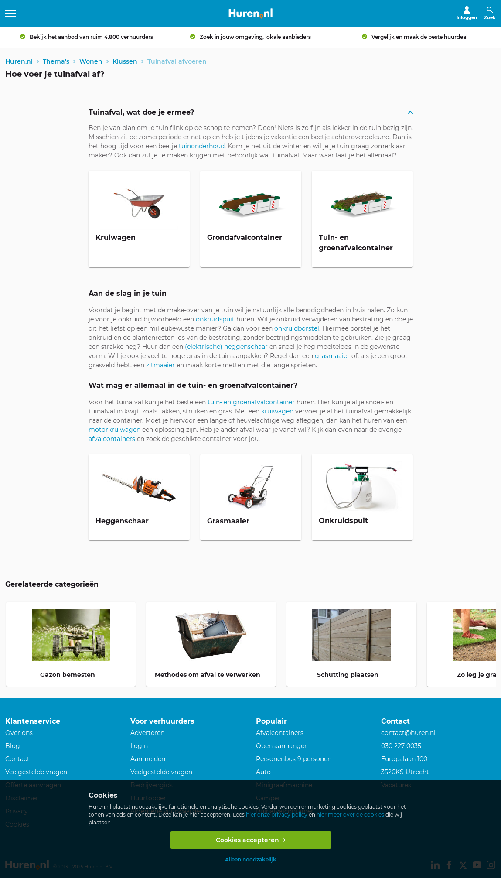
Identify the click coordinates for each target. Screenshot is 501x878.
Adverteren (147, 733)
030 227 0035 (401, 746)
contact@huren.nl (408, 733)
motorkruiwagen (114, 430)
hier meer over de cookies (350, 814)
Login (139, 746)
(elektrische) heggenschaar (226, 348)
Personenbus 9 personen (293, 759)
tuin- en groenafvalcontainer (251, 403)
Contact (17, 759)
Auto (263, 772)
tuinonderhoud (202, 147)
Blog (12, 746)
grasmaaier (332, 357)
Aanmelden (147, 759)
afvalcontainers (112, 440)
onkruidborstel (296, 329)
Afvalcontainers (279, 733)
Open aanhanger (281, 746)
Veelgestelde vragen (36, 772)
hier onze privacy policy (276, 814)
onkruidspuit (215, 320)
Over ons (19, 733)
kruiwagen (277, 412)
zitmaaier (160, 366)
